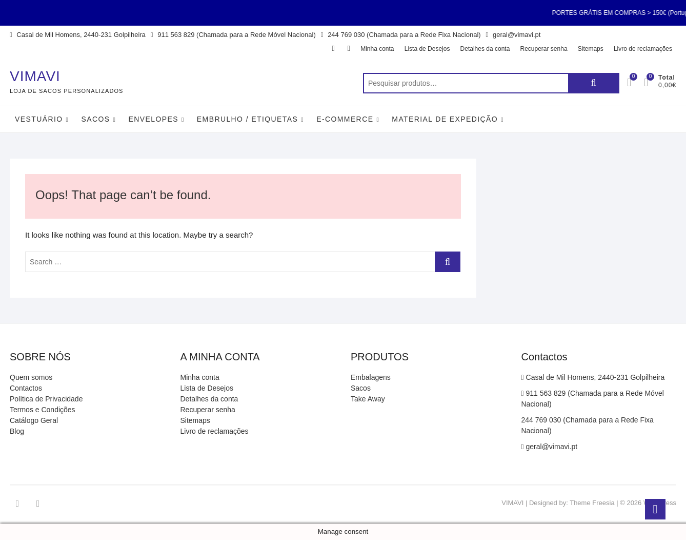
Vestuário (39, 119)
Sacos (95, 119)
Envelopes (153, 119)
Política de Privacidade (46, 399)
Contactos (26, 388)
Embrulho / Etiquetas (247, 119)
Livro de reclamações (643, 48)
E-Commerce (344, 119)
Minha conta (377, 48)
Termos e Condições (42, 410)
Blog (17, 431)
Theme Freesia (592, 503)
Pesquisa (593, 83)
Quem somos (31, 377)
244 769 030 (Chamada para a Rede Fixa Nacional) (401, 34)
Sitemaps (590, 48)
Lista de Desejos (427, 48)
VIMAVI (35, 76)
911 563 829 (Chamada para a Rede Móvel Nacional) (233, 34)
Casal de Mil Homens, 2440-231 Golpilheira (78, 34)
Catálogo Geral (34, 420)
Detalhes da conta (485, 48)
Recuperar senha (544, 48)
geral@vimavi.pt (513, 34)
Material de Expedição (445, 119)
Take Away (368, 399)
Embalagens (371, 377)
